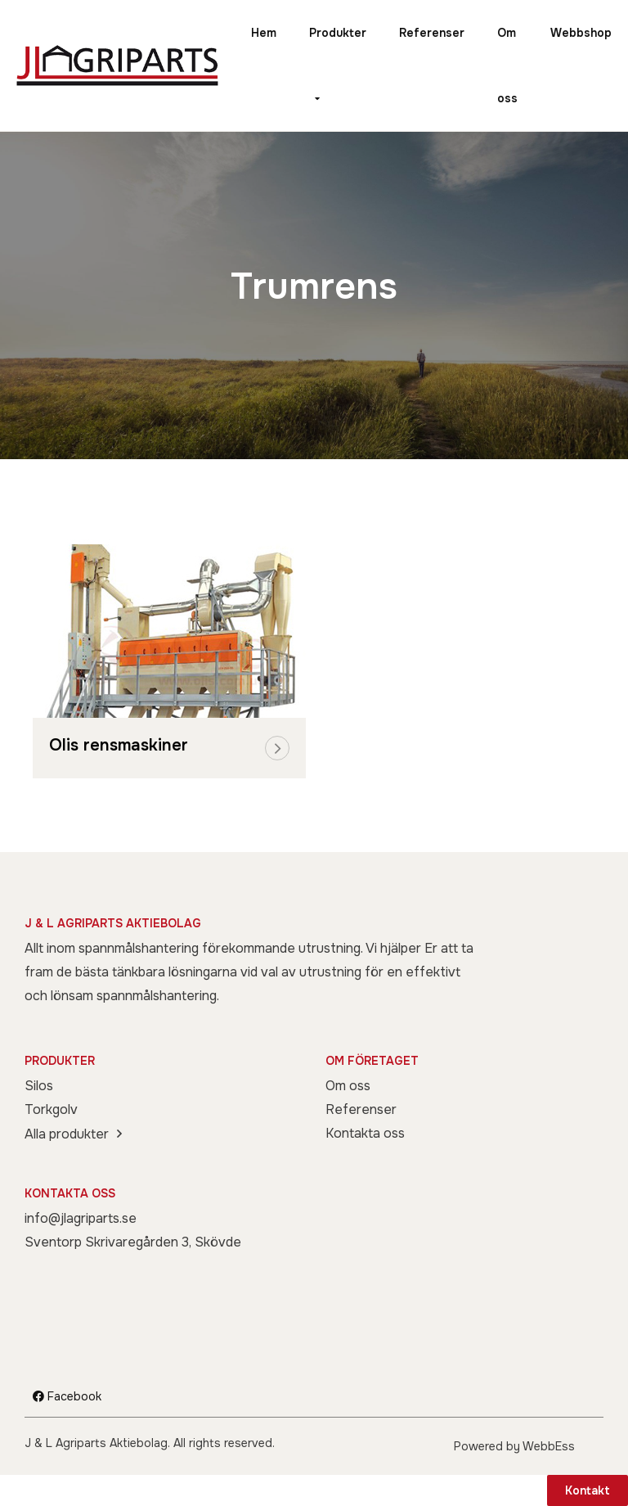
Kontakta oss (365, 1133)
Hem (263, 32)
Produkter (337, 32)
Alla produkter (67, 1134)
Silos (39, 1085)
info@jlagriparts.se (81, 1218)
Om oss (507, 65)
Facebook (67, 1396)
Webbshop (581, 32)
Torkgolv (51, 1109)
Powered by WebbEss (514, 1446)
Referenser (431, 32)
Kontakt (587, 1490)
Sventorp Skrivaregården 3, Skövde (133, 1242)
